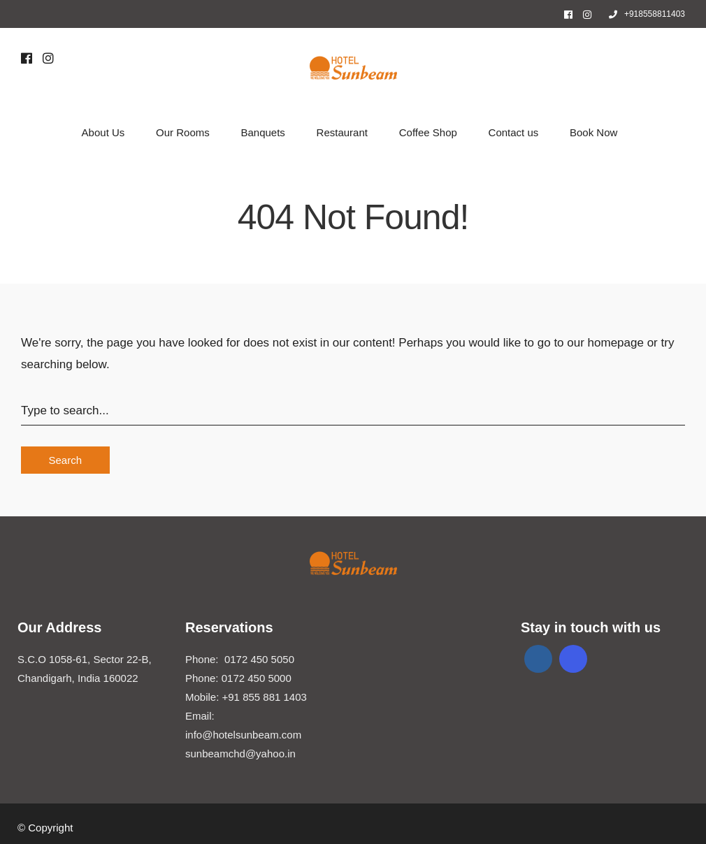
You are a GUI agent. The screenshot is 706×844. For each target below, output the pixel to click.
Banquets (262, 132)
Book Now (593, 132)
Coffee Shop (428, 132)
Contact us (514, 132)
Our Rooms (183, 132)
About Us (103, 132)
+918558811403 (647, 14)
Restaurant (342, 132)
